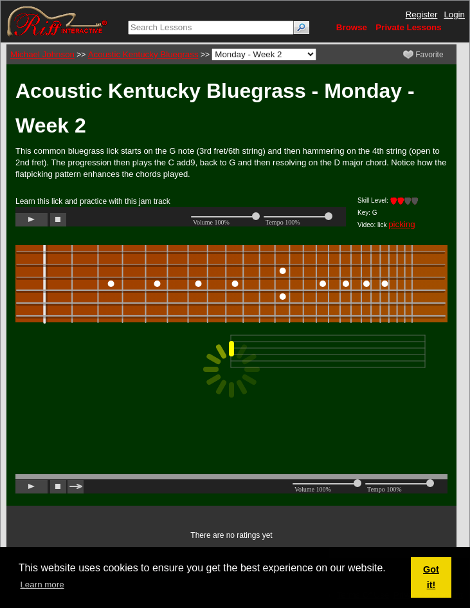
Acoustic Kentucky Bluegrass (143, 54)
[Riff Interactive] (57, 21)
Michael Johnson (42, 54)
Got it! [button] (431, 577)
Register (422, 14)
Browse (351, 27)
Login (454, 14)
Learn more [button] (42, 584)
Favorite (423, 54)
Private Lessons (408, 27)
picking (401, 224)
